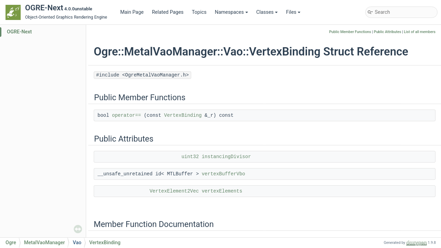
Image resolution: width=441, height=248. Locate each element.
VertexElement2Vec (174, 191)
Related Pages (168, 12)
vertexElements (222, 191)
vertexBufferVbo (223, 174)
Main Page (132, 12)
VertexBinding (183, 115)
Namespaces (231, 12)
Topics (199, 12)
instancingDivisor (226, 156)
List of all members (419, 32)
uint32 (190, 156)
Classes (267, 12)
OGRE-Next (19, 32)
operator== (126, 115)
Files (293, 12)
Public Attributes (387, 32)
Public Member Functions (350, 32)
